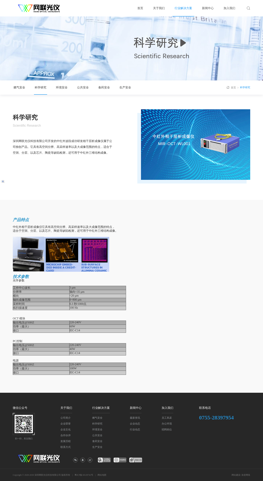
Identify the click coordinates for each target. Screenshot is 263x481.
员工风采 (167, 417)
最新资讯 (135, 417)
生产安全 (125, 87)
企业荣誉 (65, 423)
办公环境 (167, 423)
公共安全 (83, 87)
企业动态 (135, 423)
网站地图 (102, 475)
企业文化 (65, 429)
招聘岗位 (167, 429)
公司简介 (65, 417)
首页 (231, 87)
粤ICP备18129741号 (84, 475)
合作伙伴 (65, 435)
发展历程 (65, 441)
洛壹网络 (245, 475)
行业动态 (135, 429)
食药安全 (104, 87)
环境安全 (62, 87)
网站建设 (236, 475)
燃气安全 (19, 87)
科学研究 (40, 87)
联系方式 (65, 447)
